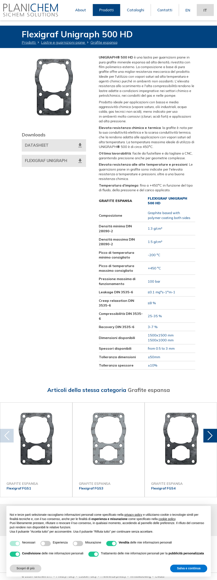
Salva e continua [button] (188, 568)
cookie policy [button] (166, 519)
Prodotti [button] (105, 12)
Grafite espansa (104, 42)
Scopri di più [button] (26, 568)
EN (187, 12)
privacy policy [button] (133, 514)
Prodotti (29, 42)
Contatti (164, 12)
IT (205, 12)
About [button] (79, 12)
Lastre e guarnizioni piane (63, 42)
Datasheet (54, 145)
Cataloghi (135, 12)
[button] (209, 435)
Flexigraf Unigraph (54, 161)
